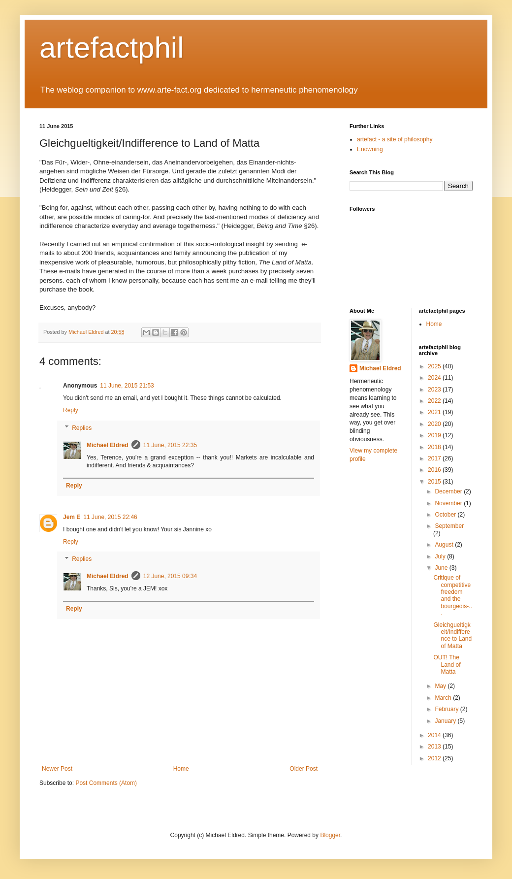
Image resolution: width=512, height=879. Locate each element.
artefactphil (111, 47)
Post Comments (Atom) (106, 783)
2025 (435, 366)
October (446, 514)
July (441, 556)
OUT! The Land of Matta (446, 664)
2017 (435, 458)
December (449, 491)
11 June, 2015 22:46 (110, 517)
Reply (70, 410)
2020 (435, 424)
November (449, 503)
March (444, 697)
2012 (435, 758)
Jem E (71, 517)
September (449, 525)
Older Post (303, 768)
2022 (435, 400)
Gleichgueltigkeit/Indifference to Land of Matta (452, 635)
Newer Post (57, 768)
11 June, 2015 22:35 (170, 445)
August (445, 544)
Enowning (370, 149)
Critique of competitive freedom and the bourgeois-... (452, 595)
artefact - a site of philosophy (394, 139)
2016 (435, 469)
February (447, 709)
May (441, 686)
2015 (435, 481)
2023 (435, 389)
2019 (435, 435)
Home (181, 768)
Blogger (330, 835)
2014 (435, 735)
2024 (435, 377)
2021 (435, 412)
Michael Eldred (107, 445)
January (446, 720)
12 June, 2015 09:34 (170, 576)
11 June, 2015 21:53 (127, 385)
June (442, 567)
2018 (435, 447)
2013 (435, 746)
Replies (82, 427)
